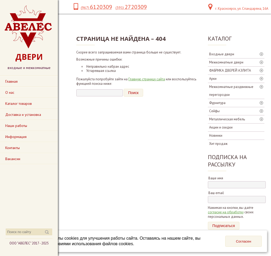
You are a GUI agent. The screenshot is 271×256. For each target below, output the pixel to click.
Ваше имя (215, 178)
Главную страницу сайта (146, 79)
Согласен (243, 241)
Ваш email (216, 193)
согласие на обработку (226, 212)
